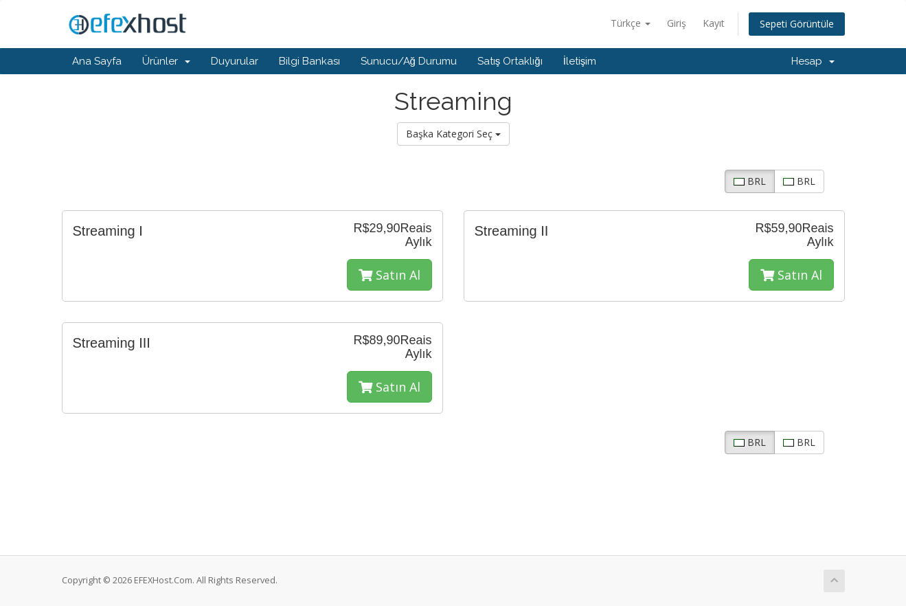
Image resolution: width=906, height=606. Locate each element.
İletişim (580, 61)
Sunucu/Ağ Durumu (409, 61)
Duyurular (234, 61)
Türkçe (630, 23)
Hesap (813, 61)
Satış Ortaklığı (510, 61)
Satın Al (389, 275)
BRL (750, 181)
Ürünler (166, 61)
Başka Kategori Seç (453, 133)
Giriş (676, 23)
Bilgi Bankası (309, 61)
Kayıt (714, 23)
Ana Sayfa (97, 61)
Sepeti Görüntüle (797, 23)
